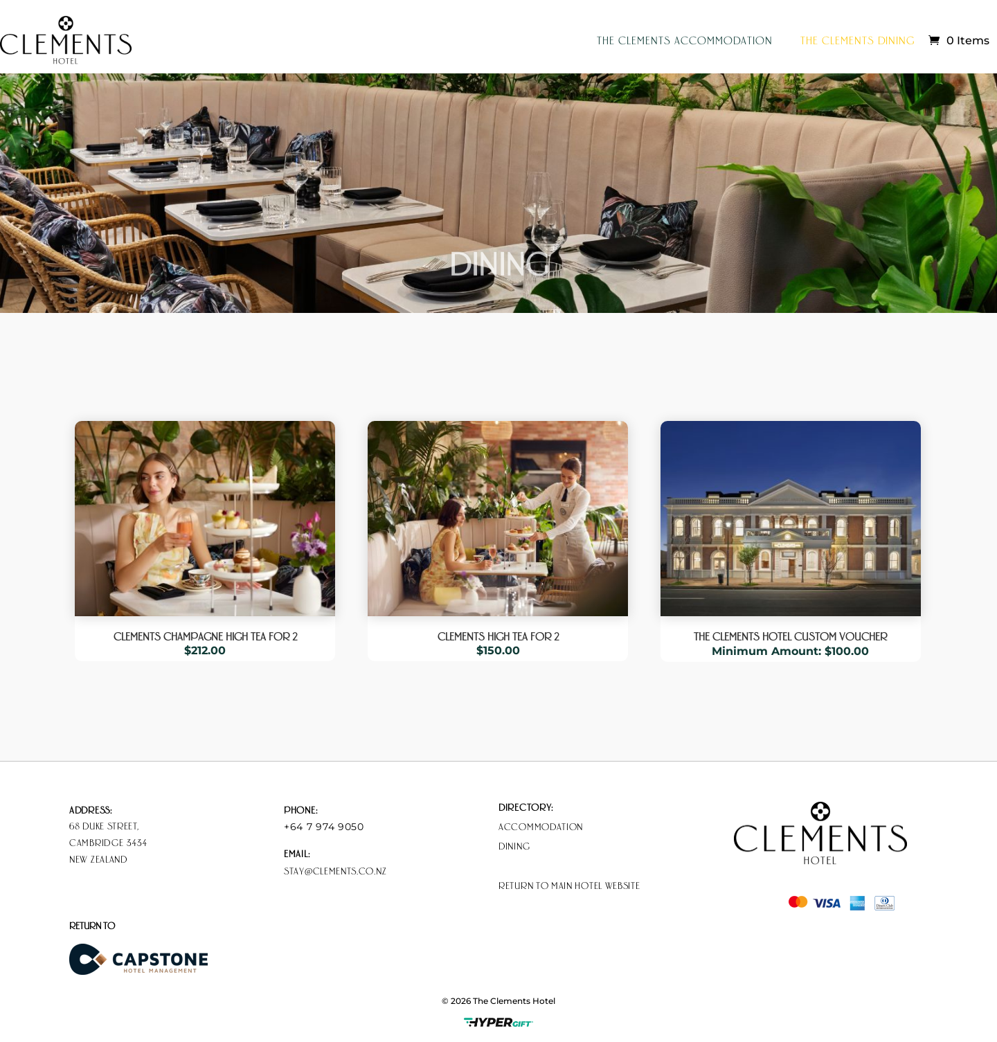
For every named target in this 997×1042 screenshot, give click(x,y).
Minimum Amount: (768, 651)
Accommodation (540, 826)
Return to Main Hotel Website (569, 884)
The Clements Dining (857, 39)
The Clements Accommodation (685, 39)
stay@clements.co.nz (335, 870)
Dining (514, 845)
